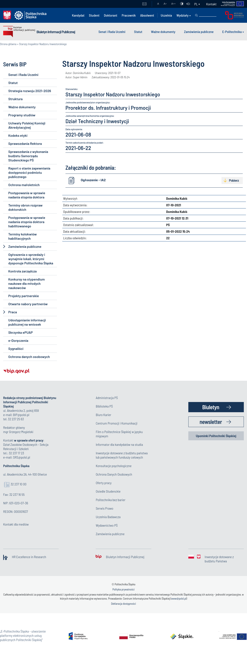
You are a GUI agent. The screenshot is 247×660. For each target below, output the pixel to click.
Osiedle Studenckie (108, 491)
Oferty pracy (103, 483)
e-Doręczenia (18, 340)
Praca (12, 312)
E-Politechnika (232, 32)
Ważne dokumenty (163, 32)
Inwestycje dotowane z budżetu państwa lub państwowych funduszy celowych (122, 455)
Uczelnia (166, 15)
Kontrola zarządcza (22, 271)
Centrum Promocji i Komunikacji (116, 423)
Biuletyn (210, 407)
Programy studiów (21, 115)
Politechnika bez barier (110, 500)
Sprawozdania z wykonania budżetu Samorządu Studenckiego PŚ (28, 156)
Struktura (15, 99)
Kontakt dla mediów (16, 524)
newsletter (211, 421)
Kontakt (211, 4)
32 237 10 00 (18, 484)
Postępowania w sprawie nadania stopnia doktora (26, 195)
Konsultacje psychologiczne (113, 466)
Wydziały (182, 15)
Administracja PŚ (107, 398)
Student (94, 15)
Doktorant (110, 15)
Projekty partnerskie (23, 296)
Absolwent (147, 15)
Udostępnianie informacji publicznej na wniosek (27, 322)
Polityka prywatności (123, 589)
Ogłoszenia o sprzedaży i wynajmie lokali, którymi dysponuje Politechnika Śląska (30, 258)
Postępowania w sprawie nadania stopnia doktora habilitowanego (26, 221)
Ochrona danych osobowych (29, 357)
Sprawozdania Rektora (25, 143)
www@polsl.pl (178, 598)
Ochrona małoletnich (24, 185)
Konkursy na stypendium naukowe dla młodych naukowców (26, 283)
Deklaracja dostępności (123, 603)
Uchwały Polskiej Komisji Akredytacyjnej (26, 125)
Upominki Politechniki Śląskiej (216, 436)
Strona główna (8, 44)
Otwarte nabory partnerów (28, 304)
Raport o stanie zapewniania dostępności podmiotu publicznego (29, 172)
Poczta (144, 4)
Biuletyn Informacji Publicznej (56, 31)
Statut (138, 32)
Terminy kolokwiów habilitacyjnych (22, 236)
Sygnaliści (15, 348)
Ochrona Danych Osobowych (114, 474)
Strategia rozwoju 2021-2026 (29, 91)
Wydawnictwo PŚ (107, 525)
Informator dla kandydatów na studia (119, 444)
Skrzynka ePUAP (20, 332)
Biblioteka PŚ (104, 406)
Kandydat (78, 15)
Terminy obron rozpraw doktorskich (25, 207)
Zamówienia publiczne (199, 32)
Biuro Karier (103, 415)
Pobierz (234, 180)
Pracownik (129, 15)
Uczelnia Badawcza (108, 517)
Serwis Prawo (104, 508)
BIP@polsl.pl (21, 415)
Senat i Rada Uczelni (111, 32)
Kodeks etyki (17, 135)
